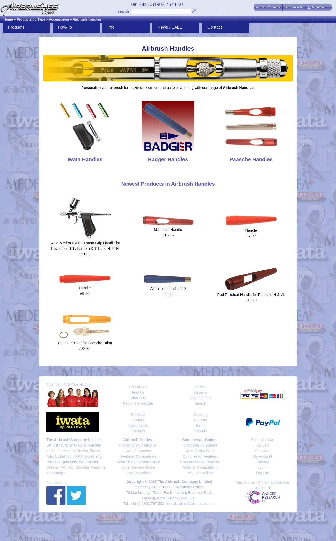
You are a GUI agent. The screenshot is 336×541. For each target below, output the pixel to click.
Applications (138, 425)
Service (200, 387)
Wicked (67, 467)
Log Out (262, 473)
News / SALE (170, 27)
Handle (251, 230)
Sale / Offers (200, 398)
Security (200, 431)
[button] (268, 7)
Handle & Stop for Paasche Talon (85, 343)
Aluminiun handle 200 (168, 288)
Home (8, 19)
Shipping (200, 414)
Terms (200, 425)
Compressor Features (200, 456)
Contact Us (138, 387)
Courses (138, 431)
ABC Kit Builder (200, 473)
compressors (64, 451)
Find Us (138, 392)
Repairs (200, 392)
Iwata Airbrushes (138, 451)
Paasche (98, 467)
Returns (200, 420)
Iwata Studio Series (200, 451)
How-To (65, 27)
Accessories (59, 19)
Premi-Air (54, 462)
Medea (82, 451)
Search (123, 11)
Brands (138, 420)
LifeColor (65, 456)
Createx (52, 467)
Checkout (262, 451)
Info (111, 27)
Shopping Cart (263, 440)
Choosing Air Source (200, 445)
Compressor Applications (200, 462)
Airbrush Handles (87, 19)
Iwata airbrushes (87, 445)
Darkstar (82, 467)
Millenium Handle (168, 229)
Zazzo (95, 451)
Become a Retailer (138, 403)
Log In (263, 467)
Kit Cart (262, 445)
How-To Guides (138, 473)
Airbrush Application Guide (138, 462)
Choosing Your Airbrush (138, 445)
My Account (262, 456)
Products (16, 27)
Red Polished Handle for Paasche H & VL (251, 294)
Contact (214, 27)
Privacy (263, 462)
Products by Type (31, 19)
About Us (138, 398)
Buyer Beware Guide (138, 467)
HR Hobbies (84, 456)
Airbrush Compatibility (200, 467)
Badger (59, 473)
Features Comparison (138, 456)
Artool (51, 456)
